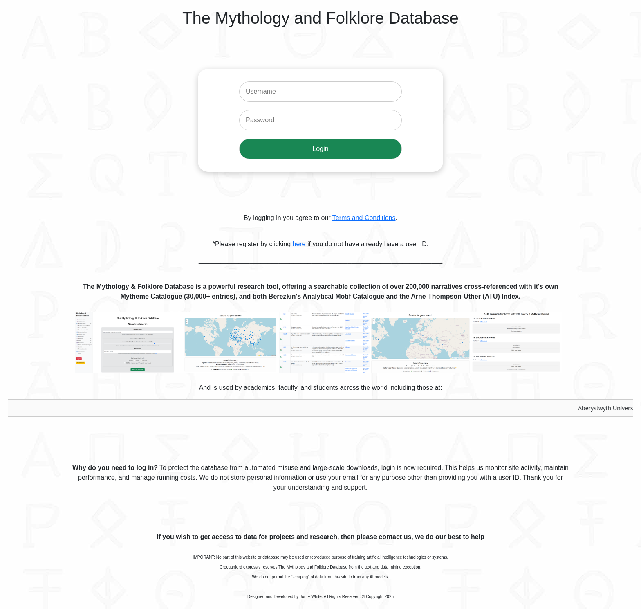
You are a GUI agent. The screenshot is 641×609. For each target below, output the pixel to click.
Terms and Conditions (364, 217)
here (298, 243)
